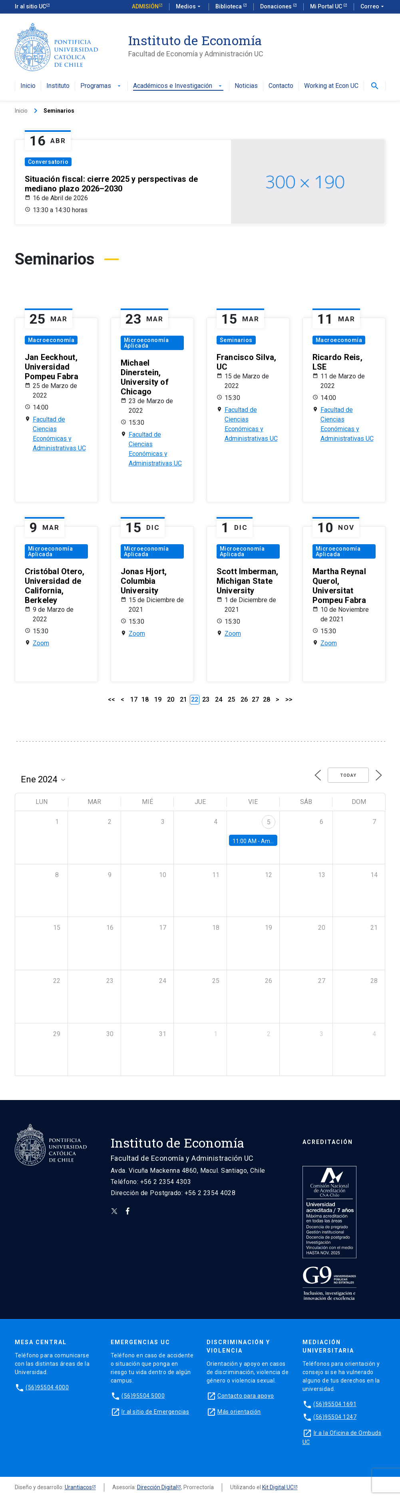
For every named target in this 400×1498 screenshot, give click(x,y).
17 (133, 699)
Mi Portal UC (326, 6)
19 (157, 699)
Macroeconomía (51, 340)
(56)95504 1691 (334, 1404)
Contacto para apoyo (245, 1396)
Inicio (28, 86)
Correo (373, 6)
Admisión (145, 6)
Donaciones (276, 6)
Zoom (41, 643)
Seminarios (236, 340)
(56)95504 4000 (47, 1387)
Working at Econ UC (331, 86)
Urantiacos (78, 1487)
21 (183, 699)
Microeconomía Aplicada (146, 343)
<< (111, 699)
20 (170, 699)
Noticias (246, 86)
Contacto (281, 86)
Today (348, 775)
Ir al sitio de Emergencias (155, 1411)
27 (255, 699)
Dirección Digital (157, 1487)
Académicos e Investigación (178, 86)
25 (231, 699)
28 (266, 699)
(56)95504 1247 (334, 1417)
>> (289, 699)
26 (244, 699)
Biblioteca (229, 6)
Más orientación (239, 1411)
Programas (101, 86)
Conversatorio (48, 162)
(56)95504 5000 (143, 1396)
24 (218, 699)
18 (145, 699)
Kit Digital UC (278, 1487)
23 (205, 699)
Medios (189, 6)
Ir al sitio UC (30, 6)
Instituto (58, 86)
